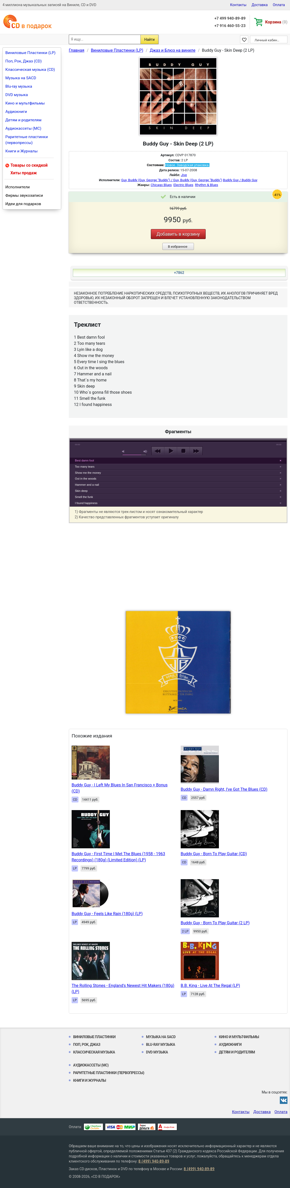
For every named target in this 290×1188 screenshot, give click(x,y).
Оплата (279, 5)
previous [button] (158, 451)
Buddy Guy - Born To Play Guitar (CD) (214, 853)
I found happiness (86, 503)
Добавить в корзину (178, 234)
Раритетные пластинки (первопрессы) (26, 140)
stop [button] (183, 451)
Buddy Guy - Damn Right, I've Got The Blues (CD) (224, 789)
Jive (184, 175)
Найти (149, 39)
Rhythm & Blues (206, 185)
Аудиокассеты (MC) (23, 128)
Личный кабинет (267, 40)
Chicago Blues (161, 185)
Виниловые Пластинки (94, 1037)
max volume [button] (145, 451)
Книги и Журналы (21, 151)
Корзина (276, 22)
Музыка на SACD (20, 78)
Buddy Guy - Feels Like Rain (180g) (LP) (107, 913)
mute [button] (124, 451)
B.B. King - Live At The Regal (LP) (210, 985)
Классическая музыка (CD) (30, 69)
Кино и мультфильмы (25, 103)
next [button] (196, 451)
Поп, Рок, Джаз (86, 1044)
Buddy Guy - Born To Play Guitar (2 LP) (215, 922)
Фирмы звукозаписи (24, 195)
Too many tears (84, 466)
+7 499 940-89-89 (229, 18)
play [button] (178, 404)
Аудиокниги (16, 111)
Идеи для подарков (23, 204)
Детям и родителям (23, 120)
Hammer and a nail (87, 484)
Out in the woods (85, 478)
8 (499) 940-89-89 (153, 1161)
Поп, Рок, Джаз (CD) (23, 61)
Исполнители (17, 187)
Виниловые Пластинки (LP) (30, 52)
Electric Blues (183, 185)
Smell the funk (84, 496)
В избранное (177, 246)
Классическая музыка (94, 1052)
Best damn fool (84, 460)
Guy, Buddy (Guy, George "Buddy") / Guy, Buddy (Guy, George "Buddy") (171, 180)
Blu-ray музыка (18, 86)
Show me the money (88, 472)
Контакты (238, 5)
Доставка (260, 5)
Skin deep (81, 490)
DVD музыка (16, 95)
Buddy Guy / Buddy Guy (240, 180)
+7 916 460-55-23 (229, 25)
